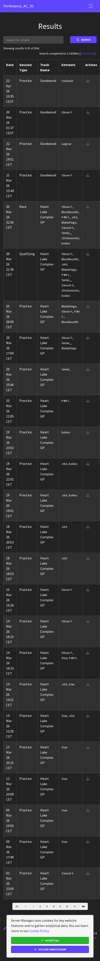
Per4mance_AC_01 (18, 6)
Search (83, 39)
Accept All (50, 940)
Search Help (89, 53)
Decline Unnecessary (50, 949)
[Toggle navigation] (91, 6)
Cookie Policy (39, 931)
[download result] (87, 80)
